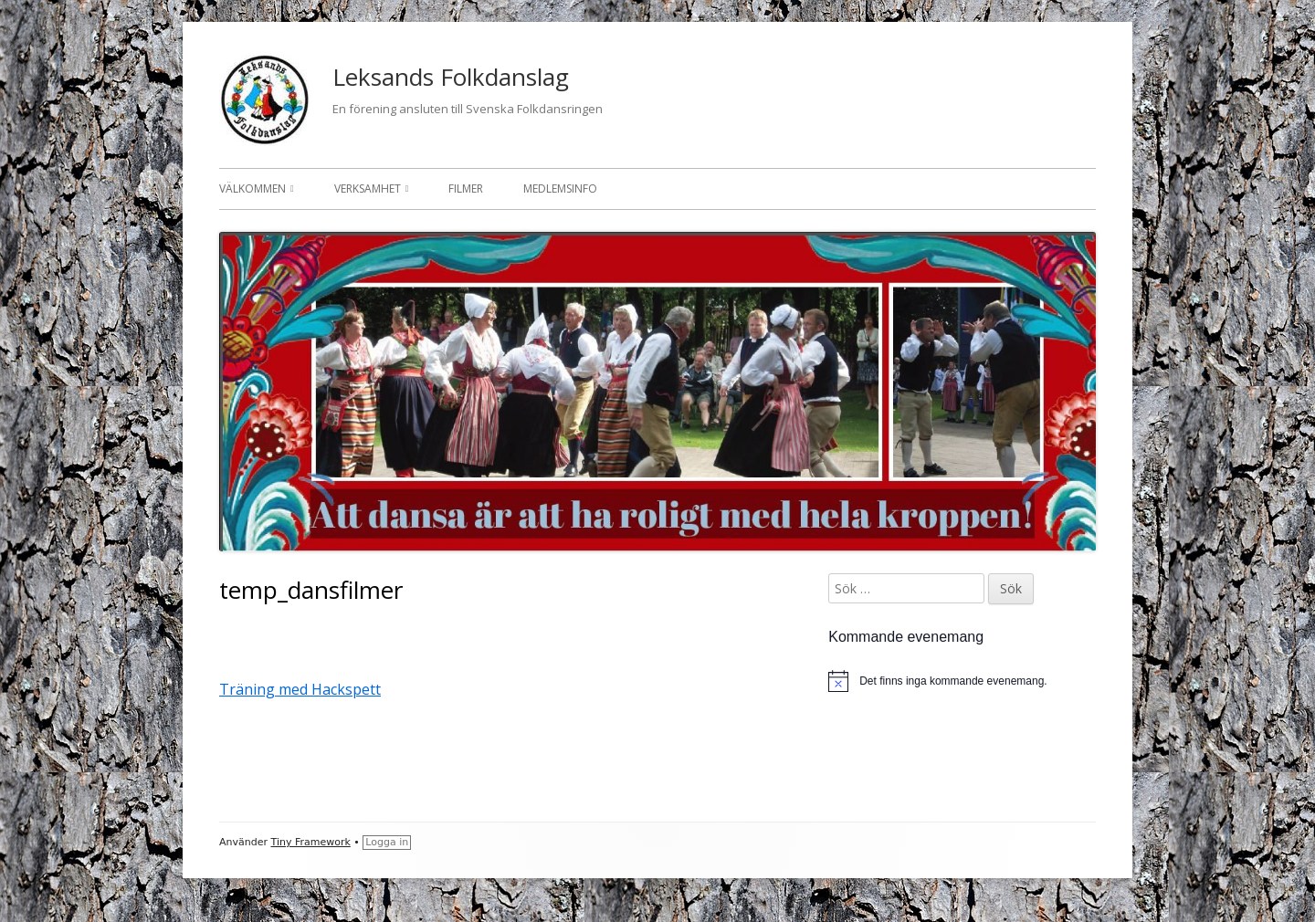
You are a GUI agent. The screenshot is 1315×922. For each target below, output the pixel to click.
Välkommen (252, 188)
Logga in (386, 842)
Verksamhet (367, 188)
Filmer (465, 188)
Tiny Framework (311, 842)
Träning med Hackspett (300, 689)
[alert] (962, 681)
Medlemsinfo (560, 188)
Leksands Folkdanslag (450, 76)
